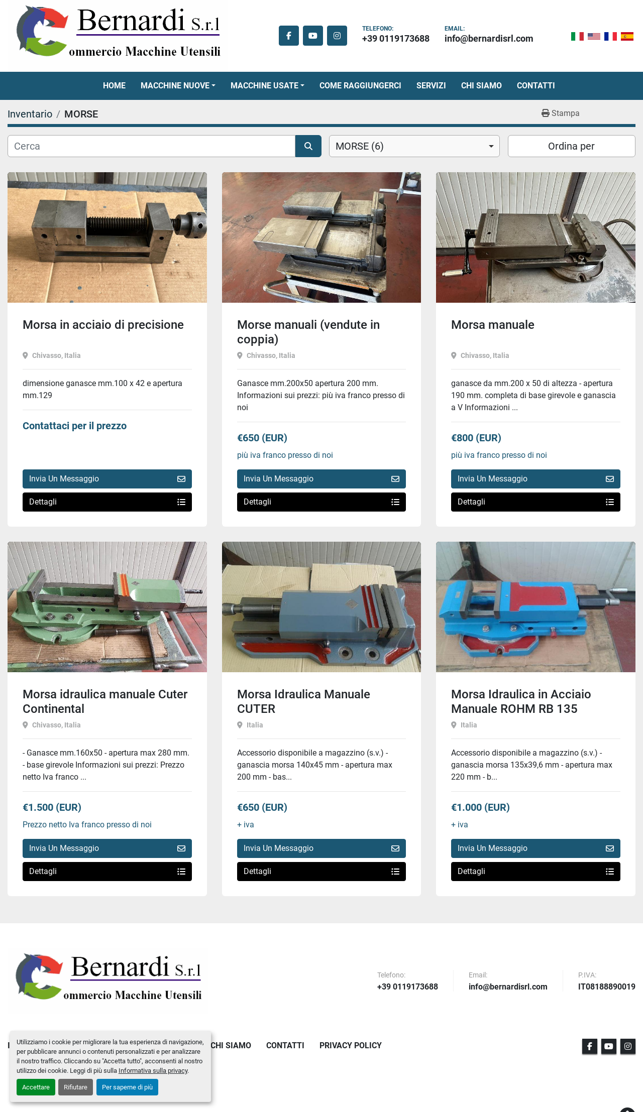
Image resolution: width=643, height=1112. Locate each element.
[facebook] (289, 36)
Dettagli (107, 502)
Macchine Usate (264, 85)
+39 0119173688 (396, 38)
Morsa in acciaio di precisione (103, 325)
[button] (178, 86)
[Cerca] (151, 146)
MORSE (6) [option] (360, 146)
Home (114, 85)
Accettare (36, 1087)
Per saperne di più (127, 1087)
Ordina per (571, 146)
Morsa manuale (492, 325)
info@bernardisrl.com (489, 38)
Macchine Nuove (175, 85)
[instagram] (337, 36)
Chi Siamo (481, 85)
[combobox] (414, 146)
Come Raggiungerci (360, 85)
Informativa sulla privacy (153, 1070)
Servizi (431, 85)
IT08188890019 (606, 987)
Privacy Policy (350, 1045)
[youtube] (313, 36)
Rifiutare (75, 1087)
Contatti (536, 85)
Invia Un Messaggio (107, 478)
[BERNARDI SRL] (108, 981)
